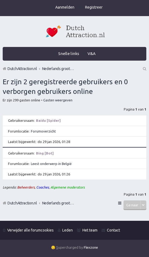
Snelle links (68, 53)
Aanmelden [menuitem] (64, 7)
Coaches (42, 187)
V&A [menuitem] (92, 53)
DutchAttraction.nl (22, 203)
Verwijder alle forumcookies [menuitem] (30, 230)
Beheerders (26, 187)
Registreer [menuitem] (94, 7)
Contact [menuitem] (113, 230)
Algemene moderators (67, 187)
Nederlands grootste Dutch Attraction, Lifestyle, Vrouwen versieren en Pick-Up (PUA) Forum (58, 203)
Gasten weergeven (57, 100)
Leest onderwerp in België (51, 164)
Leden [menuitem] (67, 230)
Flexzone (91, 247)
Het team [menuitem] (89, 230)
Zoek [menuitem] (144, 69)
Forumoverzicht (43, 131)
